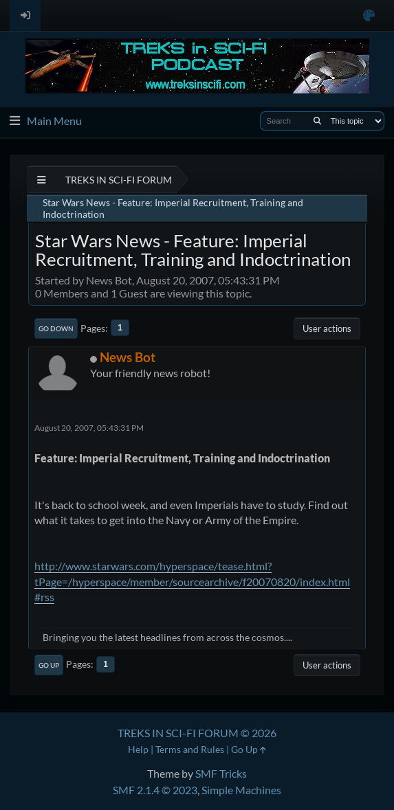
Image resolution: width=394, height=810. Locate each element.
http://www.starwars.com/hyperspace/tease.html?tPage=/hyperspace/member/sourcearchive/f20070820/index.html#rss (192, 581)
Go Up (49, 665)
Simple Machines (241, 789)
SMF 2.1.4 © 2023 (155, 789)
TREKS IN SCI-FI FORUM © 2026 (197, 732)
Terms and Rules (189, 749)
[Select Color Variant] (368, 15)
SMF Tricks (221, 773)
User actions (327, 328)
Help (138, 749)
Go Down (56, 328)
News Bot (127, 357)
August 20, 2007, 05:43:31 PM (89, 427)
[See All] (41, 179)
